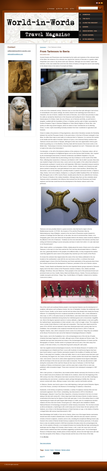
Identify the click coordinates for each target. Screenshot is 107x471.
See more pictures (45, 443)
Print (73, 8)
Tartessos (58, 450)
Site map (60, 8)
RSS (67, 8)
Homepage (43, 47)
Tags (42, 450)
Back (41, 456)
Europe (47, 450)
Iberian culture (66, 450)
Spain (52, 450)
